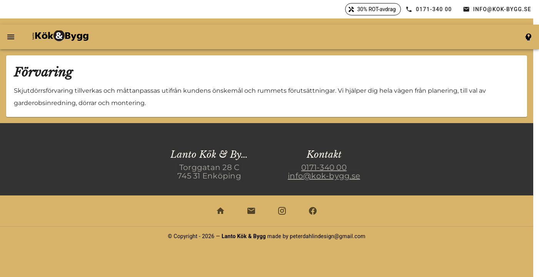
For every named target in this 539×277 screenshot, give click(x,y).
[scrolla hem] (220, 211)
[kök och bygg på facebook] (313, 211)
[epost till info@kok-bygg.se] (251, 211)
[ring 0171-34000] (429, 9)
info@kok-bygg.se (324, 175)
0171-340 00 (324, 167)
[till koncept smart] (528, 37)
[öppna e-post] (497, 9)
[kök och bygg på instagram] (282, 211)
